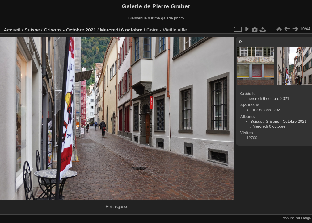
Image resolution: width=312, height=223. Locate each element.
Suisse (32, 29)
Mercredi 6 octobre (121, 29)
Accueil (12, 29)
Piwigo (306, 218)
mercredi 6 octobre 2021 (268, 98)
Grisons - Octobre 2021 (70, 29)
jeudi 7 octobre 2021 (264, 110)
